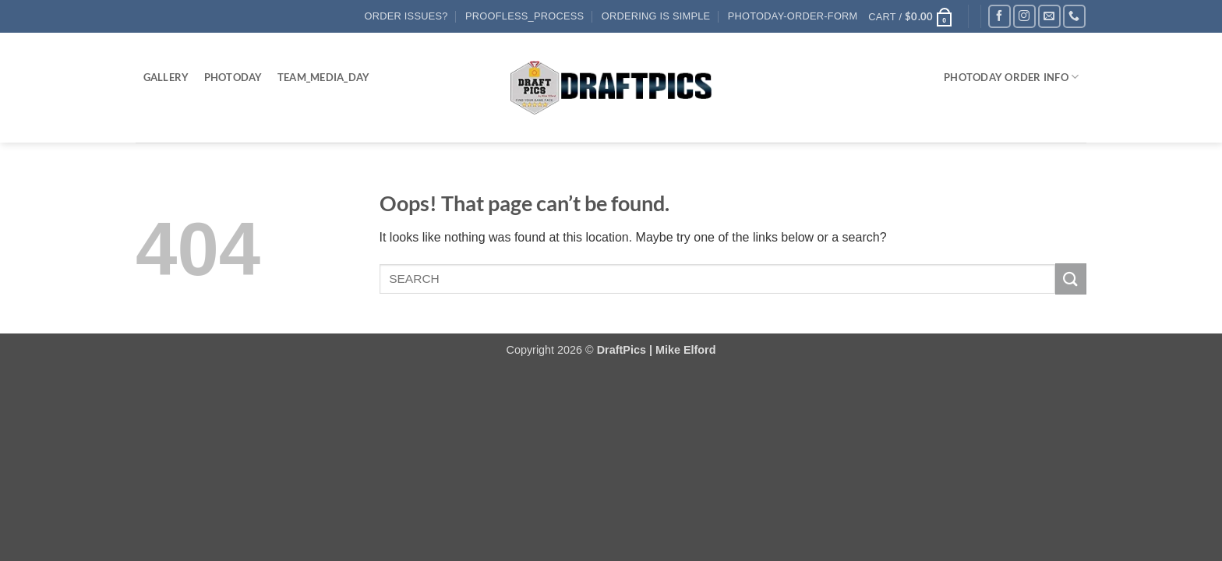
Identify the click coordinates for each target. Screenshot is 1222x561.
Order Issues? (406, 16)
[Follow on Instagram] (1024, 16)
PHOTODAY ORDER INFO (1011, 76)
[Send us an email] (1049, 16)
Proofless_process (524, 16)
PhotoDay (233, 77)
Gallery (166, 77)
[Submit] (1070, 278)
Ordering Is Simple (656, 16)
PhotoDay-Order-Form (793, 16)
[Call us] (1074, 16)
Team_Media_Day (323, 77)
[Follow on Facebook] (999, 16)
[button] (910, 16)
